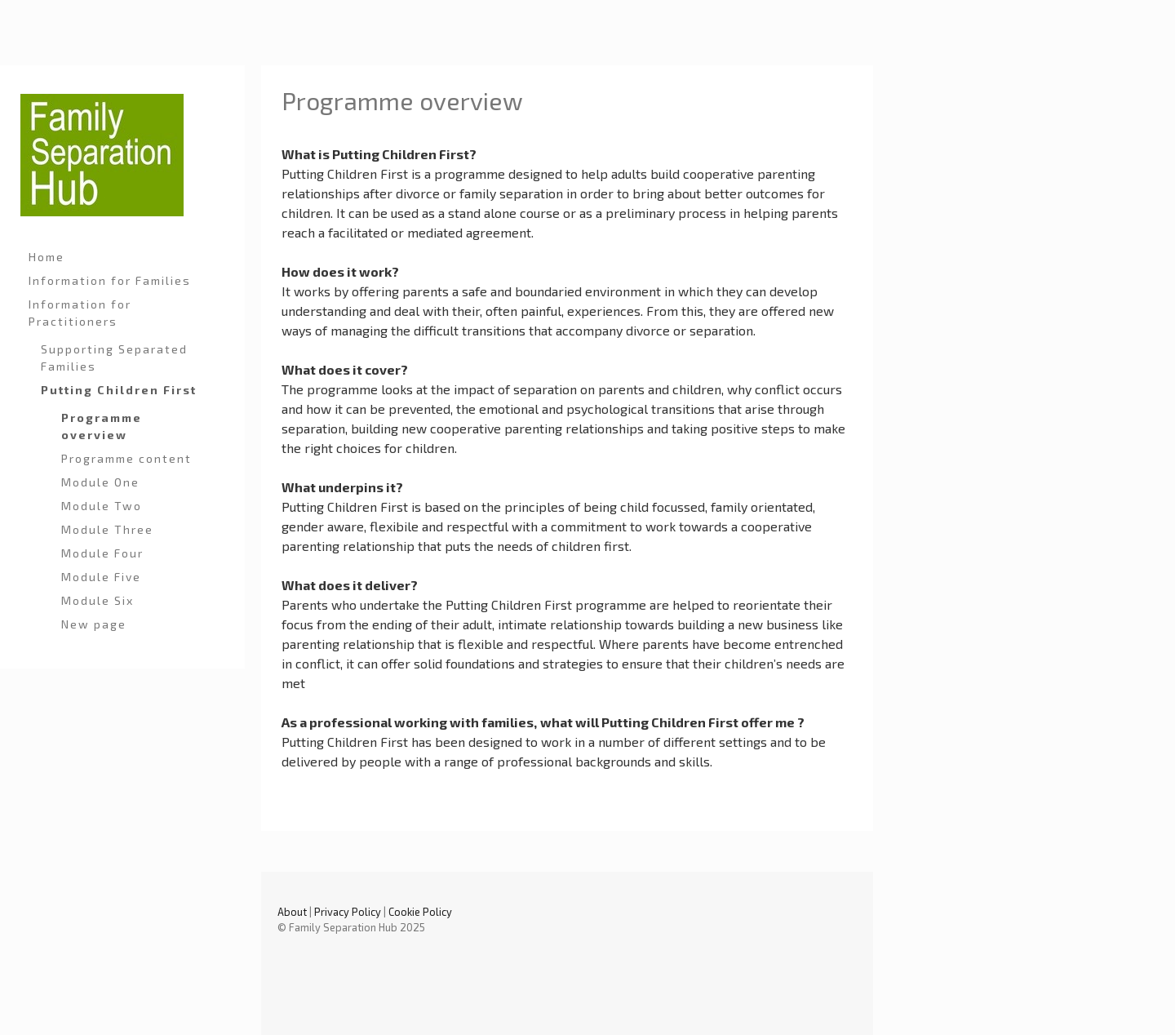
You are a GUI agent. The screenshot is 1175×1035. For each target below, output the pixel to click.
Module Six (97, 600)
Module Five (101, 577)
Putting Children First (119, 390)
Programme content (126, 458)
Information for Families (110, 280)
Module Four (102, 553)
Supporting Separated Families (114, 357)
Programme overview (101, 426)
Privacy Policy (347, 911)
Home (46, 257)
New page (93, 624)
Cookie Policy (420, 911)
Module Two (101, 506)
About (292, 911)
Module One (100, 482)
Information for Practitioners (80, 312)
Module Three (107, 529)
